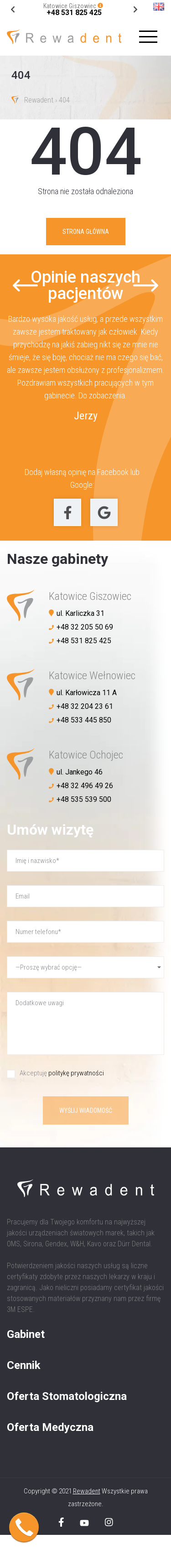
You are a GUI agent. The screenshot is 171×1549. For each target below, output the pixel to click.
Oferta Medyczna (50, 1427)
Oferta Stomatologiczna (67, 1396)
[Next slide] (13, 10)
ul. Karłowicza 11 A (87, 692)
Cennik (24, 1365)
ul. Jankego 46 (80, 772)
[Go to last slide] (135, 10)
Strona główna (85, 231)
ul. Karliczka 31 (80, 613)
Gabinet (26, 1334)
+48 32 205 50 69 (85, 627)
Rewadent (38, 100)
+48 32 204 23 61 (85, 706)
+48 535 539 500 (84, 799)
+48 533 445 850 (84, 720)
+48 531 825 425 (74, 12)
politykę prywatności (76, 1073)
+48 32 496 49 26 (85, 785)
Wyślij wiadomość (85, 1110)
